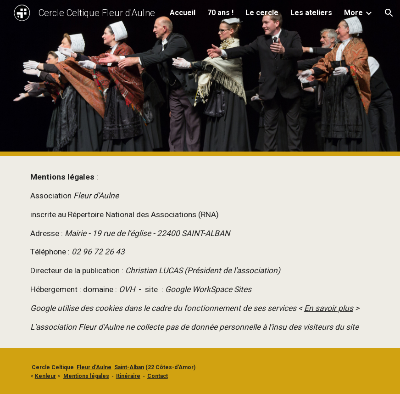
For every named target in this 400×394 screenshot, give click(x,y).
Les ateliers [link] (311, 12)
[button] (389, 13)
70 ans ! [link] (220, 12)
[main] (200, 252)
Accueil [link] (182, 12)
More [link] (353, 12)
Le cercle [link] (261, 12)
